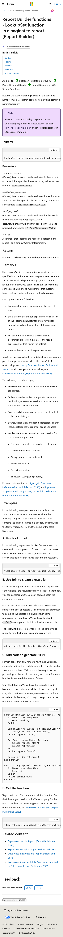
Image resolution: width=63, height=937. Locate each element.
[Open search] (50, 4)
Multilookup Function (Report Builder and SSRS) (27, 373)
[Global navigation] (3, 4)
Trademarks (7, 932)
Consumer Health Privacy (26, 928)
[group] (31, 157)
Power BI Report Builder (18, 127)
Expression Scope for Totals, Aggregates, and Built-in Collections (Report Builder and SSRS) (29, 491)
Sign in (57, 3)
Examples (9, 69)
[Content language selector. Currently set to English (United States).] (15, 910)
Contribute (52, 924)
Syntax (8, 57)
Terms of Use (49, 928)
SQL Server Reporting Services (24, 10)
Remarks (8, 65)
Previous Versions (26, 924)
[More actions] (58, 10)
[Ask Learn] (52, 10)
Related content (12, 73)
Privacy (5, 928)
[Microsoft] (31, 4)
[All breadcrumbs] (5, 10)
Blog (39, 924)
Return (8, 61)
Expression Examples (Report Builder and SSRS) (32, 849)
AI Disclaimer (8, 924)
